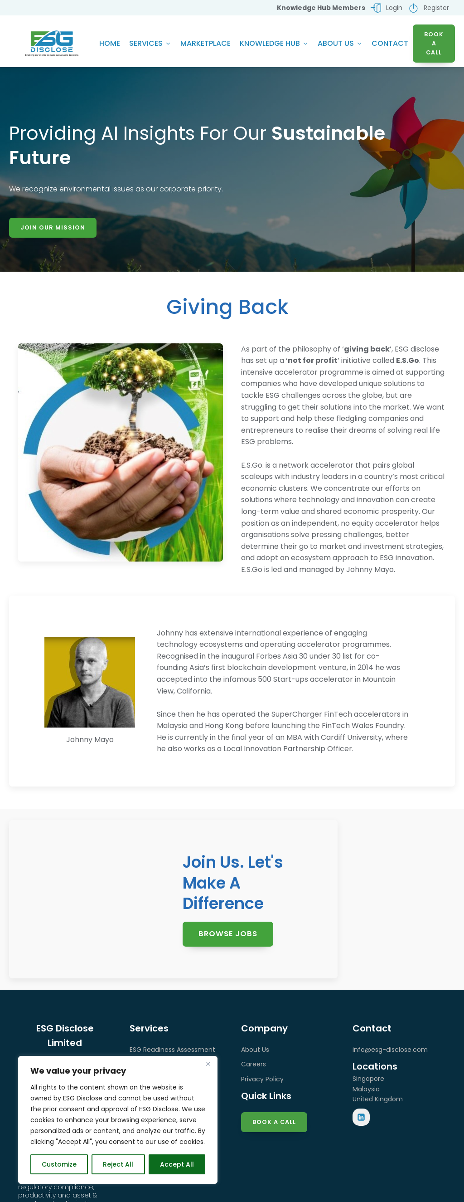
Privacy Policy (262, 1080)
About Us (340, 44)
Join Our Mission (52, 228)
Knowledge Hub (274, 44)
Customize (59, 1164)
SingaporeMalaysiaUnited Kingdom (378, 1090)
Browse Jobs (228, 935)
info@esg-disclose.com (390, 1051)
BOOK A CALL (434, 44)
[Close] (208, 1063)
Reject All (118, 1164)
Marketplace (205, 44)
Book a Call (274, 1123)
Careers (253, 1065)
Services (150, 44)
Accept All (177, 1164)
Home (109, 44)
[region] (118, 1120)
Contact (390, 44)
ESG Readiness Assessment (172, 1051)
